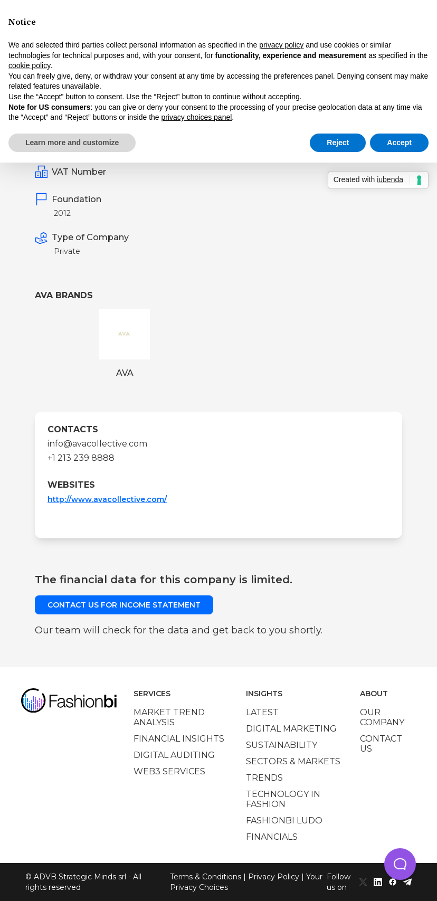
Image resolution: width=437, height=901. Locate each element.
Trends (264, 778)
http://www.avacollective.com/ (107, 499)
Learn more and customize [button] (72, 142)
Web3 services (169, 771)
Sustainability (281, 745)
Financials (272, 837)
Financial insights (179, 739)
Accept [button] (399, 142)
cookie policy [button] (29, 65)
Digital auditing (174, 755)
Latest (262, 712)
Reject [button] (338, 142)
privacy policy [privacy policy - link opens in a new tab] (281, 45)
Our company (382, 717)
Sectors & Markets (293, 761)
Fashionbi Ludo (284, 820)
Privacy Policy (273, 876)
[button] (400, 864)
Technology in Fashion (283, 799)
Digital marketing (291, 729)
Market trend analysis (169, 717)
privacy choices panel (196, 117)
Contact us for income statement (124, 605)
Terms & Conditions (205, 876)
